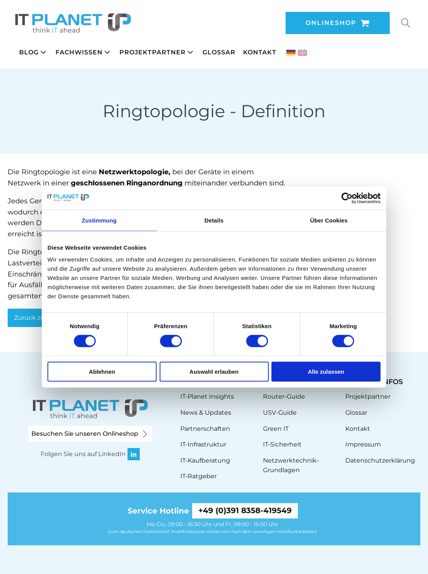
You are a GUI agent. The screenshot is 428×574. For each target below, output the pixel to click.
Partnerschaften (205, 428)
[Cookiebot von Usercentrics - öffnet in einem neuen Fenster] (347, 198)
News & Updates (205, 412)
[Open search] (406, 23)
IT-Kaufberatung (205, 460)
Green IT (276, 428)
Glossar (356, 412)
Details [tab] (214, 220)
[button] (33, 52)
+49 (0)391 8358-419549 (245, 510)
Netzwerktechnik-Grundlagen (291, 465)
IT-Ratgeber (198, 476)
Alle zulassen (326, 371)
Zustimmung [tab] (99, 220)
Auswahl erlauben (214, 371)
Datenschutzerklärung (380, 460)
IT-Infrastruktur (203, 444)
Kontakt (357, 428)
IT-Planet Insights (207, 396)
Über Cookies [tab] (329, 220)
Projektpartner (367, 396)
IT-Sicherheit (282, 444)
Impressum (363, 444)
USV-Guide (280, 412)
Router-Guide (284, 396)
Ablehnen (102, 371)
